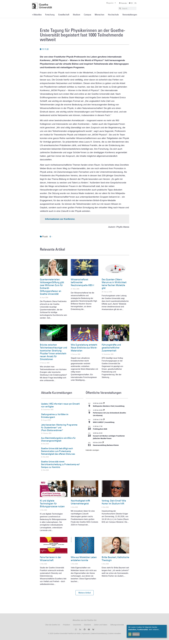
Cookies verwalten (114, 633)
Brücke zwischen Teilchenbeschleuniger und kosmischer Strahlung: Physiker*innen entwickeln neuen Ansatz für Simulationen (53, 352)
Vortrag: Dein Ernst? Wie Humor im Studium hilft (114, 502)
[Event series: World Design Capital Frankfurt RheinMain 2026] (104, 410)
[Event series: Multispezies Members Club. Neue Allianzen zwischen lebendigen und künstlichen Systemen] (104, 403)
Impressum (85, 633)
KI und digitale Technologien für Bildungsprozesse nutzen (52, 503)
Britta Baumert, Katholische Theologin (115, 559)
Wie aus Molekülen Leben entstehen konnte (84, 559)
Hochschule (113, 14)
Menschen (99, 14)
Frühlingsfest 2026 (100, 429)
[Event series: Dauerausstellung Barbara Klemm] (103, 442)
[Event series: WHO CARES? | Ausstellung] (104, 419)
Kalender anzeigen (92, 450)
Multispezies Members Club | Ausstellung (108, 406)
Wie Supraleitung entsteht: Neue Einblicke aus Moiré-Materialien (84, 347)
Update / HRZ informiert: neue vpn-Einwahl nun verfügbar (60, 405)
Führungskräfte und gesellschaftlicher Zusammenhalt (111, 347)
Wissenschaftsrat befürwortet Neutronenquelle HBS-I (82, 282)
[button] (85, 592)
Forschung (50, 14)
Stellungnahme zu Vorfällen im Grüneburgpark (54, 416)
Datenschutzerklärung (99, 633)
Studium (76, 14)
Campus (87, 14)
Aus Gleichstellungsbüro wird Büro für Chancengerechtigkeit (58, 439)
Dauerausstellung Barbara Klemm (106, 445)
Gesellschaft (63, 14)
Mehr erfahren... (154, 629)
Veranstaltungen (129, 14)
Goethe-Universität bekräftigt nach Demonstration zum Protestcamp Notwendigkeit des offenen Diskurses (58, 451)
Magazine (111, 3)
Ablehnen (136, 634)
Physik (45, 236)
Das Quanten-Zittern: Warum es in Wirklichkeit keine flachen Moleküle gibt (114, 284)
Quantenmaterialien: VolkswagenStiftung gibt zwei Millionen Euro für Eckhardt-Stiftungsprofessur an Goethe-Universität (52, 286)
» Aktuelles (37, 14)
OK (130, 634)
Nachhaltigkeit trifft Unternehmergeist (80, 502)
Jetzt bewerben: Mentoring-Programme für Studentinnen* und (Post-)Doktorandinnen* (59, 427)
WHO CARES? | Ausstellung (103, 422)
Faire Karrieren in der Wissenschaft (50, 559)
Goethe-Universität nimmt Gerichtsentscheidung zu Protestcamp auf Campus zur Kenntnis (60, 464)
